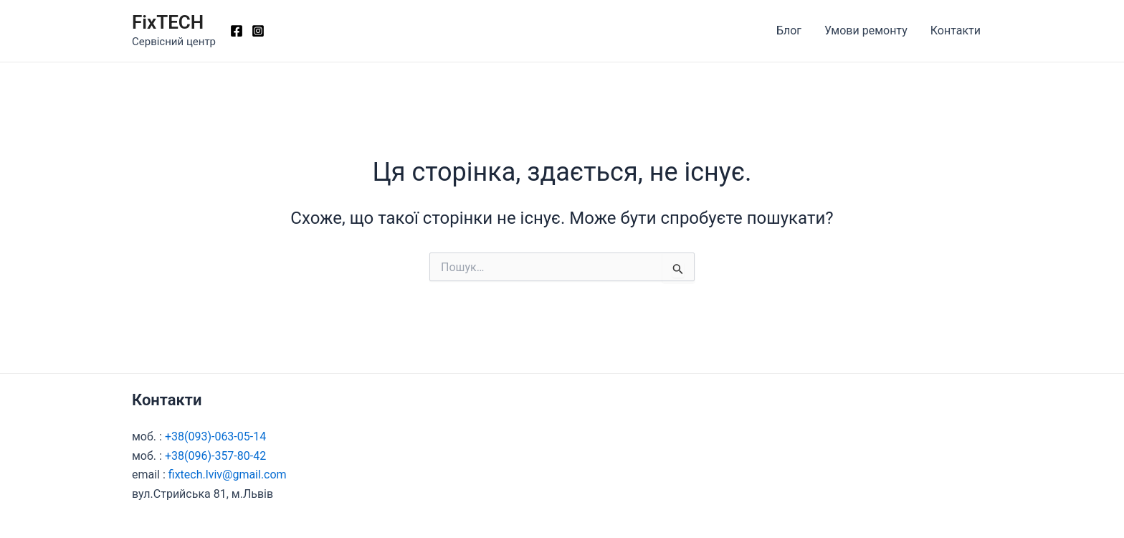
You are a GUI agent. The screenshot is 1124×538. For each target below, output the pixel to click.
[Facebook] (236, 30)
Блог (788, 30)
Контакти (955, 30)
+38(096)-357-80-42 (215, 456)
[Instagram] (258, 30)
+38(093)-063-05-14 (215, 436)
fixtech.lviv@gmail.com (227, 474)
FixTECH (168, 22)
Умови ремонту (866, 30)
